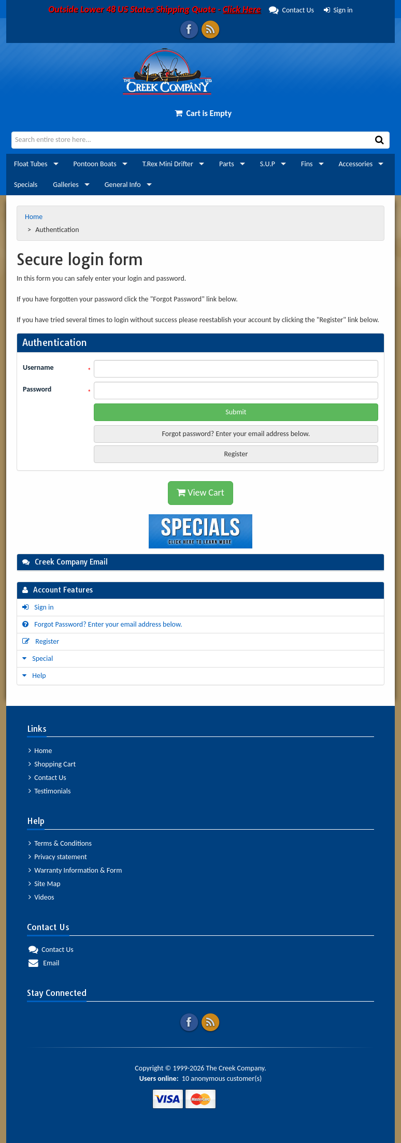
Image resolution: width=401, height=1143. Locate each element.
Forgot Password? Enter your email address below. (102, 624)
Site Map (44, 883)
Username (38, 367)
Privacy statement (57, 856)
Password (37, 389)
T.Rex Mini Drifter (167, 164)
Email (43, 963)
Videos (41, 897)
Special (37, 658)
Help (34, 675)
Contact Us (181, 10)
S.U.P (267, 164)
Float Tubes (31, 164)
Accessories (356, 164)
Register (236, 454)
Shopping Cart (52, 764)
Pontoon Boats (95, 164)
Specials (25, 184)
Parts (226, 164)
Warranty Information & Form (75, 870)
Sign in (338, 10)
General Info (123, 184)
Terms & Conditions (60, 843)
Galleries (65, 184)
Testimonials (49, 791)
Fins (306, 164)
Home (34, 216)
